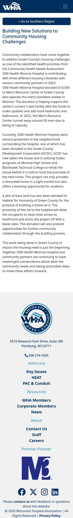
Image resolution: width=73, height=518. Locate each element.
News (36, 412)
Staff (36, 434)
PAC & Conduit (36, 383)
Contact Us (36, 428)
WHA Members (36, 400)
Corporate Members (36, 406)
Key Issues (36, 371)
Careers (36, 440)
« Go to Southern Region (36, 21)
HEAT (36, 377)
